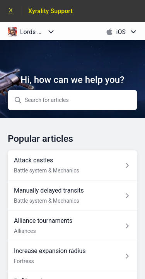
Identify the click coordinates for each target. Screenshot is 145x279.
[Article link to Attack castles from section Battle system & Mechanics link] (72, 165)
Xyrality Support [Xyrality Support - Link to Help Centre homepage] (50, 11)
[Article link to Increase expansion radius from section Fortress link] (72, 256)
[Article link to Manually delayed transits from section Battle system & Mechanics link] (72, 196)
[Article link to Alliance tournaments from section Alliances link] (72, 226)
